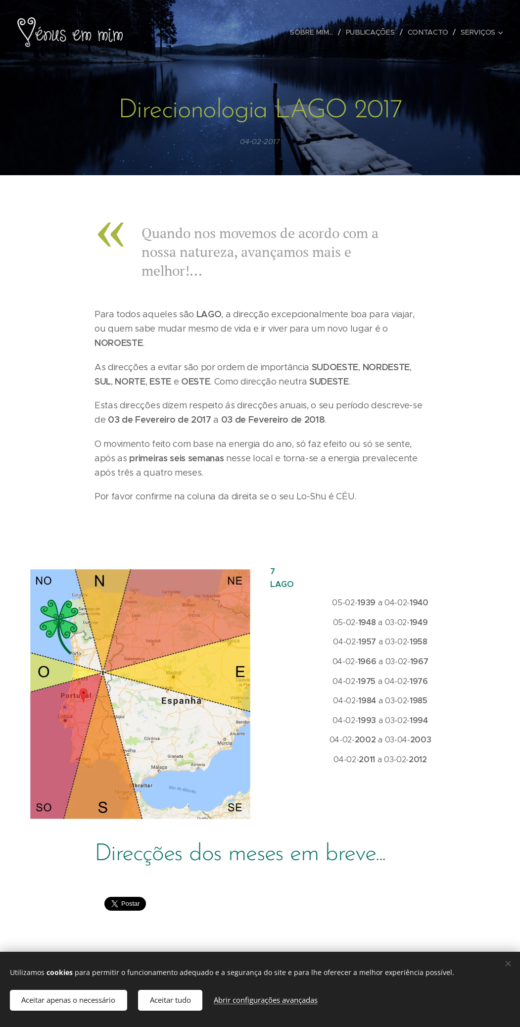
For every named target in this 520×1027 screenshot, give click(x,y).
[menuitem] (314, 32)
